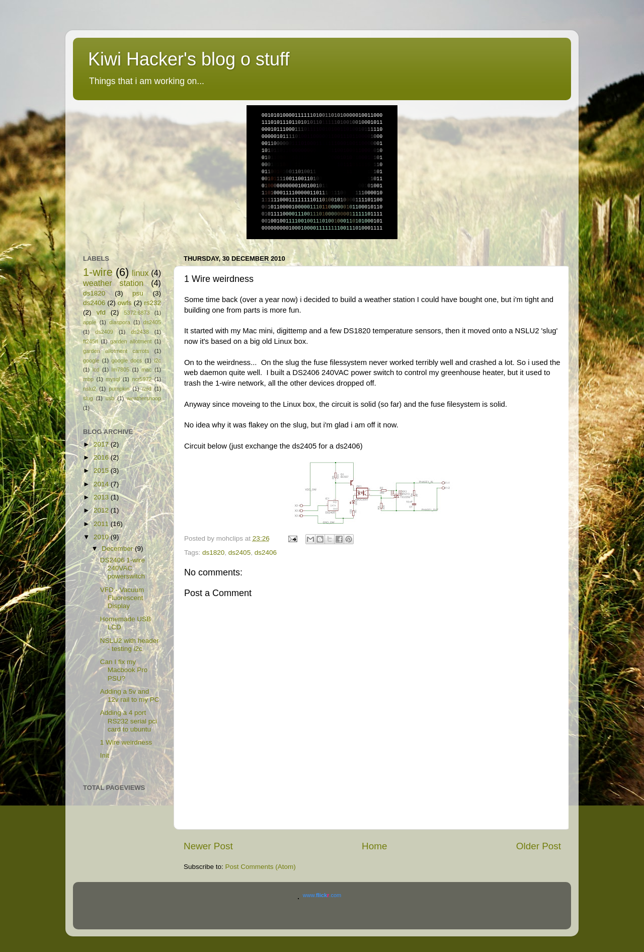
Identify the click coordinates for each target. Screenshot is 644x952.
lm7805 (120, 370)
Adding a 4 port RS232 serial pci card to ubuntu (128, 721)
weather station (113, 282)
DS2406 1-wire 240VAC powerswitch (122, 568)
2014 (102, 484)
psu (137, 293)
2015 (102, 470)
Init (104, 755)
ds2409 (104, 332)
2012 (102, 510)
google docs (126, 360)
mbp (88, 379)
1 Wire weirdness (126, 742)
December (118, 548)
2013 (102, 497)
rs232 (152, 303)
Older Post (538, 846)
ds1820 (213, 552)
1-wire (98, 272)
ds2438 (139, 332)
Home (374, 846)
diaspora (119, 322)
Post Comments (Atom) (260, 866)
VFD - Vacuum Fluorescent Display (122, 598)
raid (146, 389)
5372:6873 (136, 313)
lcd (96, 370)
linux (140, 272)
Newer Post (208, 846)
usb (110, 398)
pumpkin (119, 389)
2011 (102, 524)
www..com (322, 895)
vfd (101, 312)
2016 (102, 457)
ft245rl (90, 341)
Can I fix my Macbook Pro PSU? (124, 670)
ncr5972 (141, 379)
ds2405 (239, 552)
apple (89, 322)
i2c (157, 360)
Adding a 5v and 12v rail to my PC (129, 695)
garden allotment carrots (116, 351)
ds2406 (266, 552)
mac (146, 370)
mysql (113, 379)
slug (88, 398)
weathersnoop (144, 398)
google (91, 360)
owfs (125, 303)
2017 (102, 444)
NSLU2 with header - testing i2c (129, 644)
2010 (102, 537)
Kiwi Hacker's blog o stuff (188, 59)
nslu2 (89, 389)
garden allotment (131, 341)
